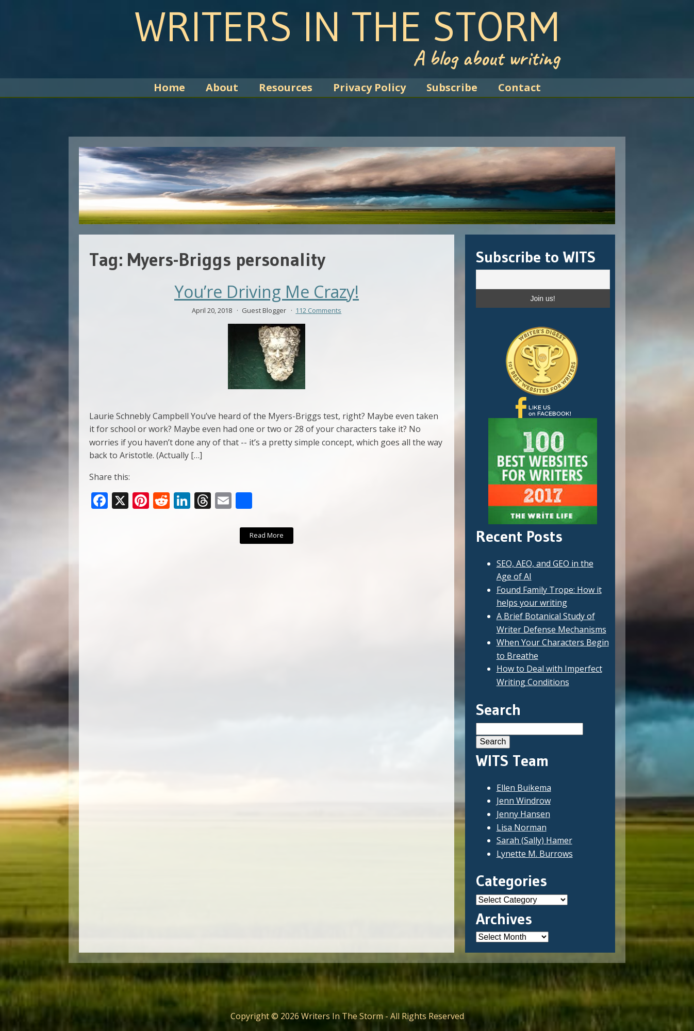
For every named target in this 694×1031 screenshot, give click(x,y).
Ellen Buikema (524, 787)
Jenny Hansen (523, 814)
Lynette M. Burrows (535, 853)
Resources (285, 87)
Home (169, 87)
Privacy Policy (369, 87)
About (222, 87)
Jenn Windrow (524, 800)
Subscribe (451, 87)
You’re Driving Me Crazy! (266, 292)
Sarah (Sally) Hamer (534, 840)
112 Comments (318, 310)
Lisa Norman (522, 827)
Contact (519, 87)
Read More (267, 535)
